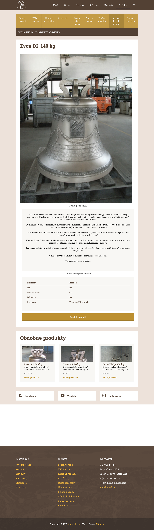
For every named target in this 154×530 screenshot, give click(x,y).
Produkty (123, 5)
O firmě (67, 5)
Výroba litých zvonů (116, 21)
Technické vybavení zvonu (47, 32)
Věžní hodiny (35, 19)
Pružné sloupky (102, 19)
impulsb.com (74, 524)
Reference (94, 5)
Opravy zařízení (130, 19)
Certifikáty (22, 478)
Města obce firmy (77, 21)
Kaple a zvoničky (49, 19)
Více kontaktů (107, 487)
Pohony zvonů (23, 19)
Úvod (55, 5)
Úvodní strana (23, 464)
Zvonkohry (64, 18)
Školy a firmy (89, 19)
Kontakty (108, 5)
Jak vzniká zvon (25, 32)
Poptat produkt (78, 317)
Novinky (80, 5)
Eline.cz (100, 524)
